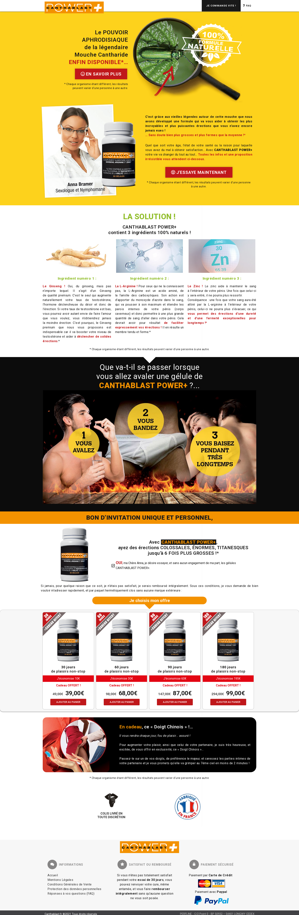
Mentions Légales (60, 880)
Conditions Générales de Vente (69, 884)
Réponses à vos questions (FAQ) (70, 893)
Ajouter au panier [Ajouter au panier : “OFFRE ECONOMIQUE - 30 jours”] (68, 702)
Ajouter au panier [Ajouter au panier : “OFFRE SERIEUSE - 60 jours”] (122, 702)
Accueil (52, 875)
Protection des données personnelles (74, 889)
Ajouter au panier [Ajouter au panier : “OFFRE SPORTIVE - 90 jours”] (175, 702)
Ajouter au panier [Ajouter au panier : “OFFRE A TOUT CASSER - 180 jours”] (228, 702)
